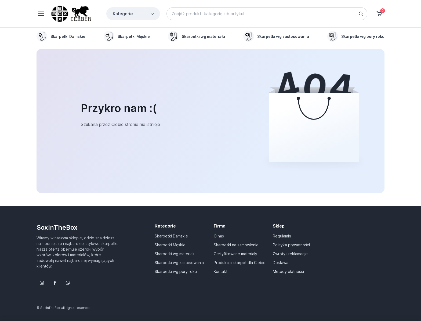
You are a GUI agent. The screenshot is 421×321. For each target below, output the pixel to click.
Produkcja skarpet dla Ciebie (240, 262)
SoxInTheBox (57, 227)
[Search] (266, 13)
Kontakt (220, 271)
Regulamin (282, 236)
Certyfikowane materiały (235, 253)
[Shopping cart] (379, 13)
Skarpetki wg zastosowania (179, 262)
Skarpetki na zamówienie (236, 245)
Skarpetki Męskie (170, 245)
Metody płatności (288, 271)
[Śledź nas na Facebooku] (54, 282)
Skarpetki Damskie (171, 236)
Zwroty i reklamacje (290, 253)
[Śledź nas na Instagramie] (42, 282)
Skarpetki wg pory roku (176, 271)
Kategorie (134, 13)
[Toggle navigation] (41, 14)
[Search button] (360, 13)
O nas (219, 236)
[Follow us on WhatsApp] (67, 282)
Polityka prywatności (291, 245)
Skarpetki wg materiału (175, 253)
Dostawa (280, 262)
